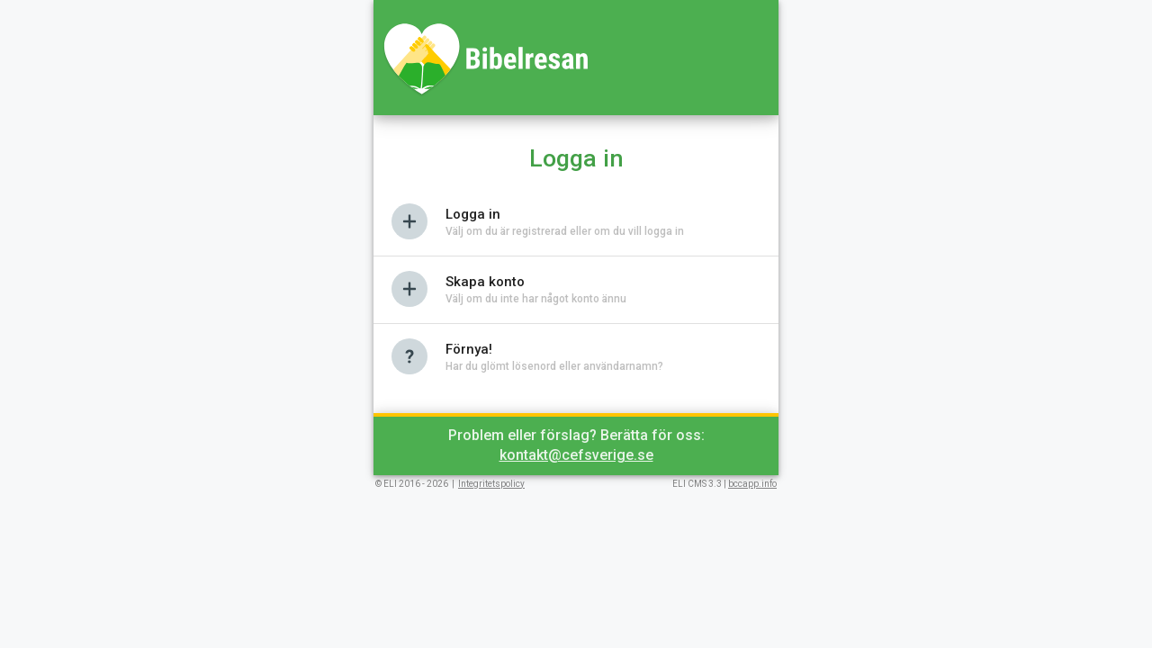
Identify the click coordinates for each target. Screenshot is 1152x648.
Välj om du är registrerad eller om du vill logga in (565, 231)
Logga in (473, 214)
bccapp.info (752, 484)
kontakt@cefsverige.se (576, 455)
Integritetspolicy (491, 484)
